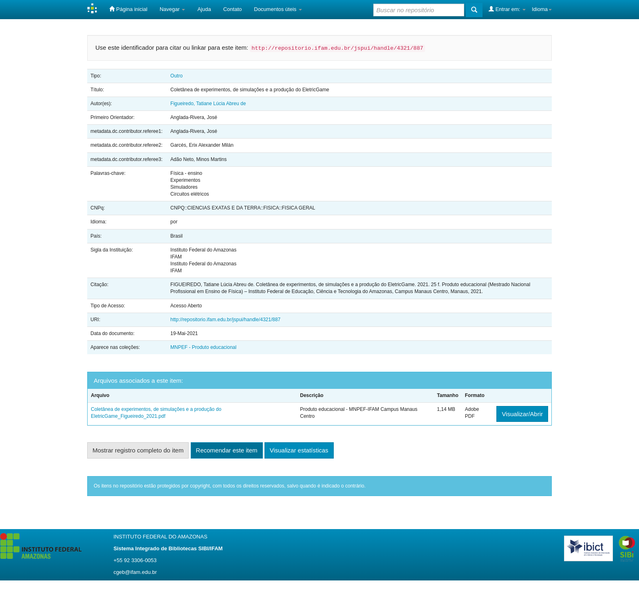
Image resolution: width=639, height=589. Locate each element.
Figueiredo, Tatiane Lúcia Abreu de (208, 103)
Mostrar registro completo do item (138, 450)
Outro (176, 76)
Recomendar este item (227, 450)
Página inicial (128, 9)
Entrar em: (507, 9)
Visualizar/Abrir (522, 413)
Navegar (172, 9)
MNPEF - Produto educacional (203, 347)
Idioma (542, 9)
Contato (232, 9)
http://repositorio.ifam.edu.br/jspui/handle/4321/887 (225, 319)
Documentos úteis (278, 9)
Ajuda (204, 9)
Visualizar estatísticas (299, 450)
